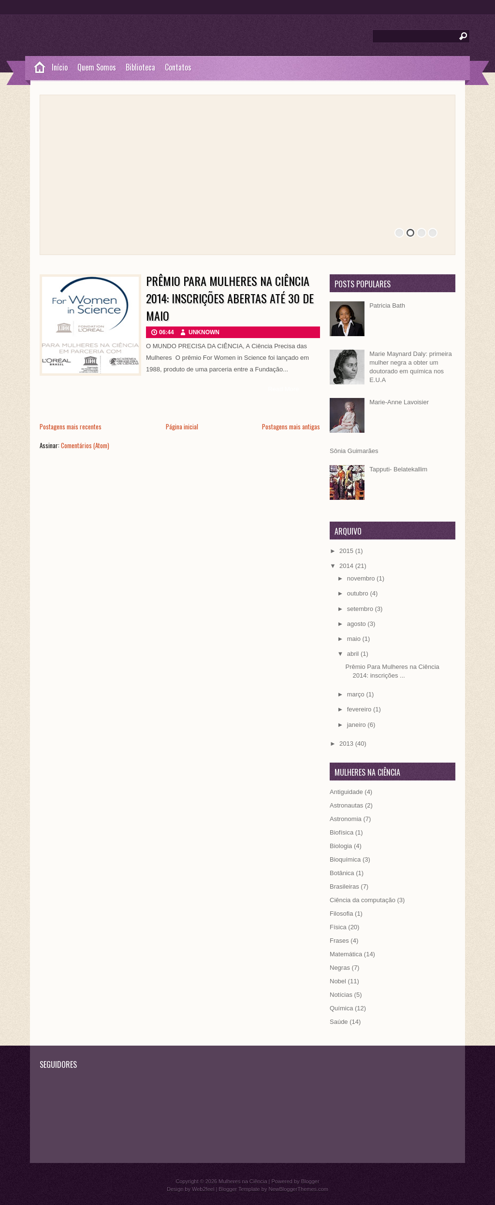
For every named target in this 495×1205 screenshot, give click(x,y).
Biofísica (341, 832)
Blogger (310, 1181)
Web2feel (203, 1189)
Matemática (346, 954)
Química (341, 1008)
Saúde (339, 1021)
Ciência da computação (362, 900)
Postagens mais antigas (291, 426)
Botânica (342, 873)
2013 (347, 743)
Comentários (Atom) (85, 445)
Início (60, 67)
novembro (362, 578)
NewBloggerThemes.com (298, 1189)
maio (355, 638)
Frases (339, 940)
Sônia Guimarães (354, 450)
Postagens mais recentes (71, 426)
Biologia (341, 846)
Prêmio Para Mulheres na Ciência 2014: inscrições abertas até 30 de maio (230, 298)
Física (338, 927)
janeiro (357, 724)
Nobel (338, 981)
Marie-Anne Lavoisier (399, 402)
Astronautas (346, 805)
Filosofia (341, 913)
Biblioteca (140, 67)
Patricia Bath (387, 305)
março (356, 694)
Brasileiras (344, 886)
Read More (283, 389)
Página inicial (182, 426)
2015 (347, 550)
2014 (347, 565)
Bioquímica (345, 859)
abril (354, 653)
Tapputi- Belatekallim (398, 469)
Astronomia (346, 818)
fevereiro (360, 709)
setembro (361, 608)
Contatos (178, 67)
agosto (357, 623)
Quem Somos (96, 67)
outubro (358, 593)
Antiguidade (346, 791)
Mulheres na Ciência (242, 1181)
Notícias (341, 994)
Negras (340, 967)
